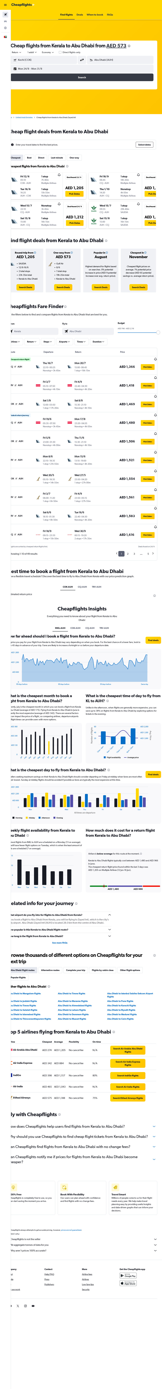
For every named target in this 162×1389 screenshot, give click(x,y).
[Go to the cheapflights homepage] (23, 4)
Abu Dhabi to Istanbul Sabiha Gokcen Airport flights (129, 980)
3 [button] (134, 536)
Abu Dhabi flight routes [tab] (31, 955)
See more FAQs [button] (65, 928)
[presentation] (138, 46)
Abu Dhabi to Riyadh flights (124, 995)
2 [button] (127, 536)
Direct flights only (80, 52)
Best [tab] (38, 157)
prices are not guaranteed (80, 1222)
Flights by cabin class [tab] (111, 955)
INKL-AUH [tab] (65, 610)
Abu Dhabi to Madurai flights (125, 1000)
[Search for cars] (5, 21)
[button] (5, 4)
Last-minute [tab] (66, 157)
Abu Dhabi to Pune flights (123, 986)
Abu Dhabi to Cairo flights (123, 1004)
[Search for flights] (5, 14)
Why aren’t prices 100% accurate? (88, 1243)
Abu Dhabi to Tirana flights (77, 979)
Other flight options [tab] (139, 955)
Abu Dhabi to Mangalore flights (34, 979)
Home (18, 117)
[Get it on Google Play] (130, 1268)
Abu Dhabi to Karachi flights (124, 991)
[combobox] (57, 52)
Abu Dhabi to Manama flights (79, 986)
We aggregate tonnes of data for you (88, 1237)
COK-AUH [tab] (72, 569)
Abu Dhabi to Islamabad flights (33, 1000)
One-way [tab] (83, 157)
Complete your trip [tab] (84, 955)
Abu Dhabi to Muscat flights (78, 1004)
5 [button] (148, 536)
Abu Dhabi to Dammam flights (79, 1000)
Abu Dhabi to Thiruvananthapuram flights (39, 1004)
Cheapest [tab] (24, 157)
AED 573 (125, 45)
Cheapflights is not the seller (88, 1232)
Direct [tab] (50, 157)
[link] (33, 291)
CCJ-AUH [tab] (86, 569)
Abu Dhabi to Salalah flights (32, 995)
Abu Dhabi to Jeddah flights (32, 986)
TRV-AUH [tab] (101, 569)
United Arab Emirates (33, 117)
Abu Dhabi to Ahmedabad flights (81, 991)
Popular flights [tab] (27, 963)
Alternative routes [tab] (59, 955)
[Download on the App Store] (130, 1276)
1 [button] (121, 536)
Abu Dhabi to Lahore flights (78, 995)
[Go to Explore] (5, 28)
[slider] (158, 336)
